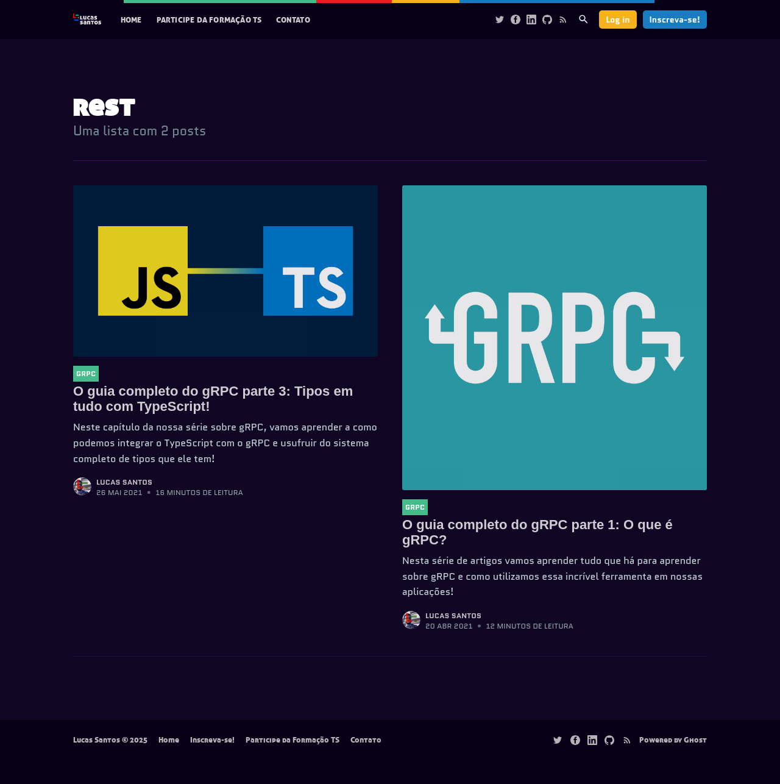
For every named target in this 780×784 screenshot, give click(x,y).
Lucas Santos (124, 482)
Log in (617, 19)
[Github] (547, 19)
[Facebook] (515, 19)
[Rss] (563, 19)
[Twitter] (500, 19)
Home (131, 19)
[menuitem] (131, 20)
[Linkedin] (531, 19)
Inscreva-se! (675, 19)
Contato (293, 19)
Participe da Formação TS (209, 19)
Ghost (695, 739)
